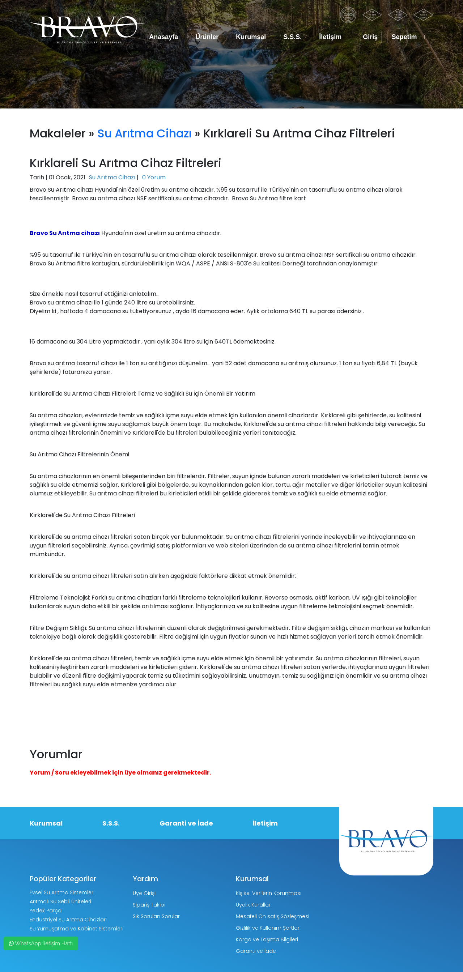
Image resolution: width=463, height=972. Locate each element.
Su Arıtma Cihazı (144, 133)
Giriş (370, 36)
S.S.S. (292, 36)
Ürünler (206, 36)
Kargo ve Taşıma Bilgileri (267, 939)
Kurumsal (251, 36)
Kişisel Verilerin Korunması (268, 893)
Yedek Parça (45, 910)
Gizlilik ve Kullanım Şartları (268, 928)
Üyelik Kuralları (254, 904)
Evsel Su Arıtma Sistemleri (62, 892)
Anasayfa (163, 36)
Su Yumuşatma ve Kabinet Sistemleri (76, 928)
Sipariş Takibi (149, 904)
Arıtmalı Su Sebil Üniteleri (60, 901)
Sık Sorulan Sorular (156, 916)
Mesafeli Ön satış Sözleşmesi (272, 916)
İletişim (330, 36)
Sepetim (408, 36)
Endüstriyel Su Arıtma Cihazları (68, 919)
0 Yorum (154, 177)
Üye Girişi (144, 893)
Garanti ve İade (186, 823)
